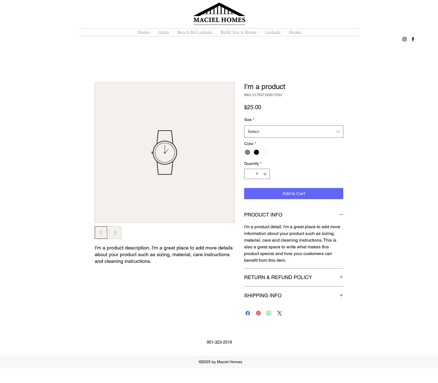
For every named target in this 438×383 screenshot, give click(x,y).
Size (249, 119)
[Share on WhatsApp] (269, 313)
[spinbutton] (257, 174)
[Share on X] (279, 313)
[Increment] (265, 174)
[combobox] (293, 131)
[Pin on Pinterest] (258, 313)
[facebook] (413, 39)
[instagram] (404, 39)
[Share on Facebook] (247, 313)
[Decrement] (248, 174)
